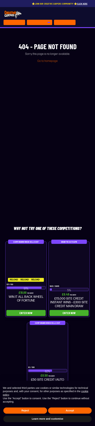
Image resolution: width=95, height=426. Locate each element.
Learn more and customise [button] (47, 418)
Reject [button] (25, 410)
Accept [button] (70, 410)
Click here (83, 3)
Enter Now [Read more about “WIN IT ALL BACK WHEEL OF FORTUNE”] (25, 313)
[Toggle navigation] (65, 22)
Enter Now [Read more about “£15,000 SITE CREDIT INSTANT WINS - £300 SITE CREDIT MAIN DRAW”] (69, 313)
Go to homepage (47, 61)
